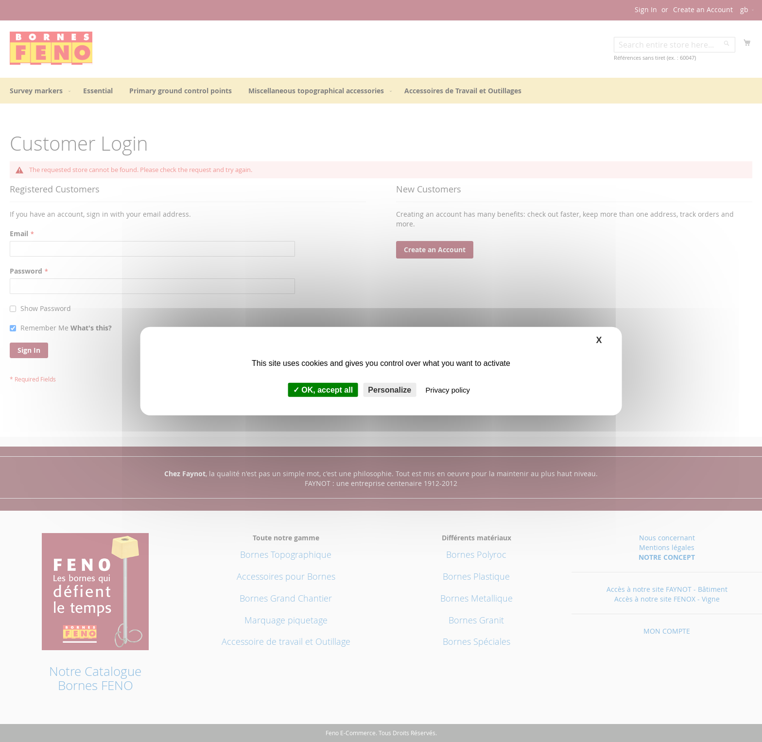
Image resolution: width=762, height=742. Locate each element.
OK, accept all (323, 390)
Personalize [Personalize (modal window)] (389, 390)
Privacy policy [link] (447, 390)
